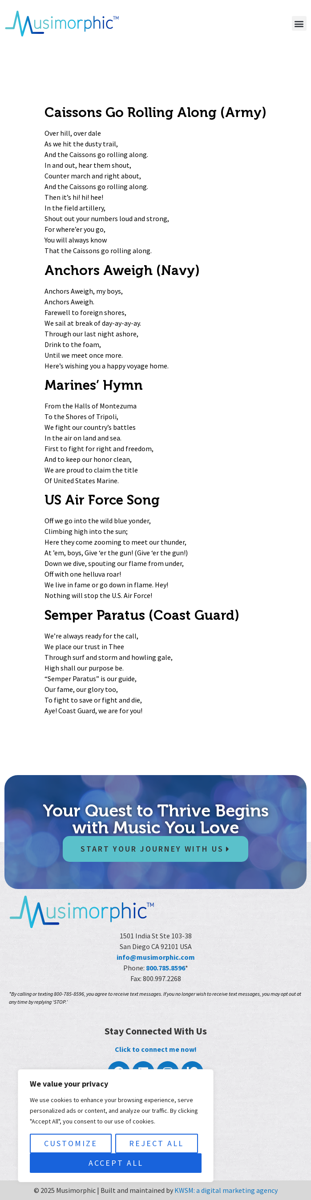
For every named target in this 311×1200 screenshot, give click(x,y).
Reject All (156, 1143)
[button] (299, 23)
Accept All (116, 1163)
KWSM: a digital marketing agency (226, 1190)
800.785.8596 (165, 967)
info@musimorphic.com (156, 957)
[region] (116, 1125)
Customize (70, 1143)
